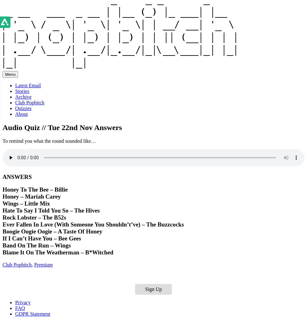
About (21, 114)
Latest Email (28, 85)
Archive (23, 97)
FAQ (20, 308)
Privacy (23, 302)
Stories (22, 91)
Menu (10, 74)
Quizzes (23, 108)
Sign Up (153, 289)
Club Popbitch (29, 102)
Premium (43, 264)
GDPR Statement (32, 314)
